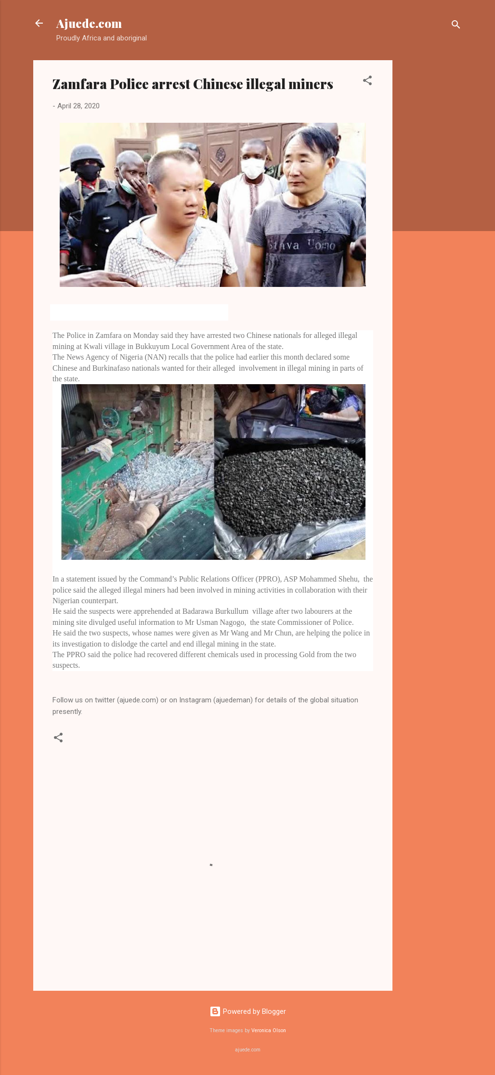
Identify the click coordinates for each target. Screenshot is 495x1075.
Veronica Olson (268, 1030)
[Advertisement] (431, 204)
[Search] (456, 26)
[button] (367, 82)
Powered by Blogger (247, 1011)
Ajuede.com (89, 23)
